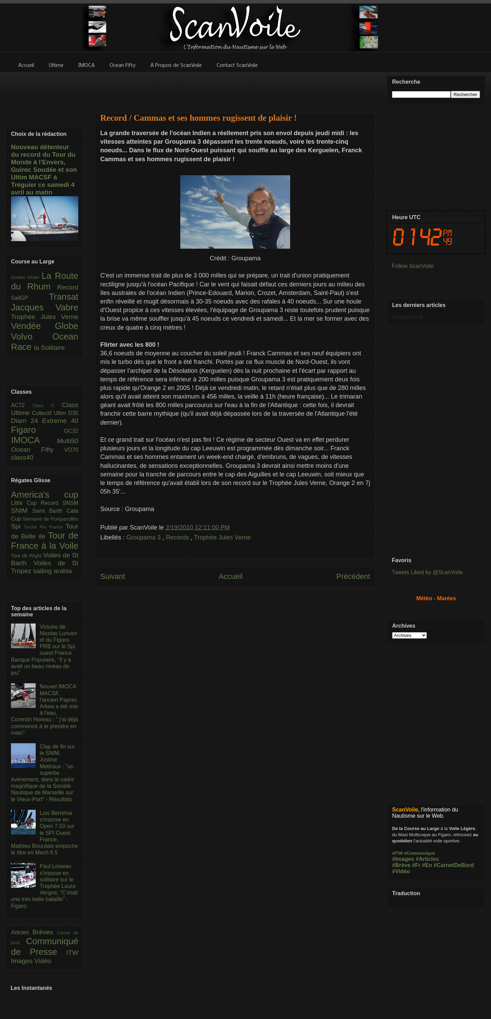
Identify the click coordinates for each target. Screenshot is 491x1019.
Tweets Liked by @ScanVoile (427, 572)
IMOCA (34, 440)
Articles (22, 932)
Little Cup (26, 503)
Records (178, 537)
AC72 (22, 405)
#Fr (416, 865)
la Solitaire (49, 347)
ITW (72, 952)
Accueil (231, 576)
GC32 (71, 431)
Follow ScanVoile (413, 266)
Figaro (37, 430)
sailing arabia (52, 570)
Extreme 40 (60, 420)
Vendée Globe (44, 326)
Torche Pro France (44, 527)
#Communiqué (419, 853)
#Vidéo (401, 871)
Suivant (112, 576)
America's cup (44, 494)
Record (67, 287)
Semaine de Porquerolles (50, 519)
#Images (403, 859)
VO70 (71, 450)
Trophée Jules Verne (222, 537)
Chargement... (409, 317)
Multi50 (67, 441)
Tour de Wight (27, 555)
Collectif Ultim (50, 413)
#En (427, 865)
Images (22, 960)
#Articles (427, 859)
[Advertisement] (235, 88)
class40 (22, 457)
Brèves (45, 932)
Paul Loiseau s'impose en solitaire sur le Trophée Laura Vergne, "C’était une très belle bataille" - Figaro (44, 886)
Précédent (353, 576)
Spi (17, 526)
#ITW (397, 853)
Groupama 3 (144, 537)
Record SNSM (59, 503)
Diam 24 (26, 420)
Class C (47, 405)
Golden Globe (26, 277)
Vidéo (42, 960)
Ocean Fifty (37, 449)
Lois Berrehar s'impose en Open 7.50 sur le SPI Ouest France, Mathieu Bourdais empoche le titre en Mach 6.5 (44, 832)
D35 (73, 413)
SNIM (21, 510)
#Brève (401, 865)
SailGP (30, 298)
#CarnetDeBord (454, 865)
